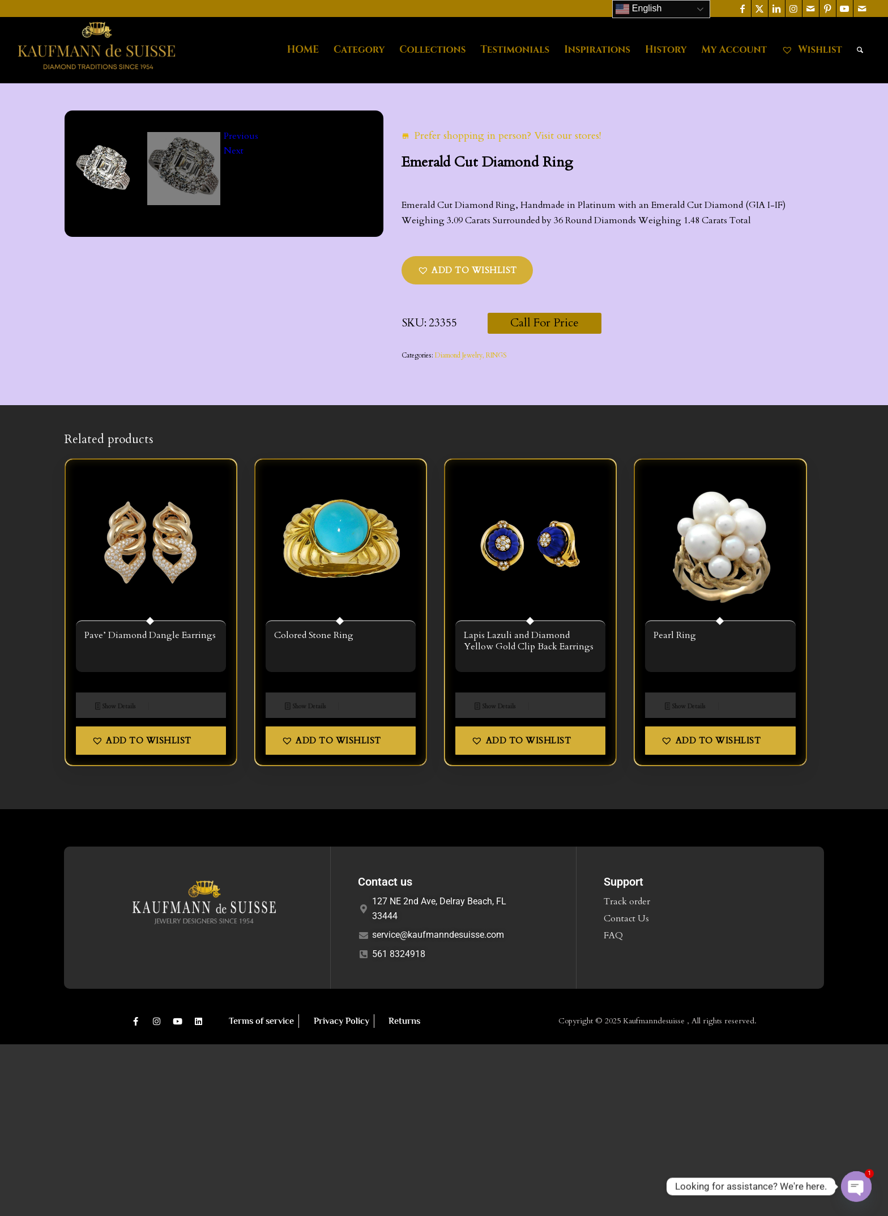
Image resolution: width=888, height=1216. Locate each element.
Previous (241, 448)
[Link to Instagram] (793, 8)
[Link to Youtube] (844, 8)
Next (234, 463)
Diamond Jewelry (459, 355)
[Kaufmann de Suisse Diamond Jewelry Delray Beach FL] (96, 50)
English (638, 9)
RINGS (496, 355)
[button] (467, 270)
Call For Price (544, 322)
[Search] (859, 50)
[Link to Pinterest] (827, 8)
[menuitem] (303, 50)
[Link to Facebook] (743, 8)
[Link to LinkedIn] (777, 8)
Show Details (115, 878)
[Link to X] (760, 8)
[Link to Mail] (810, 8)
